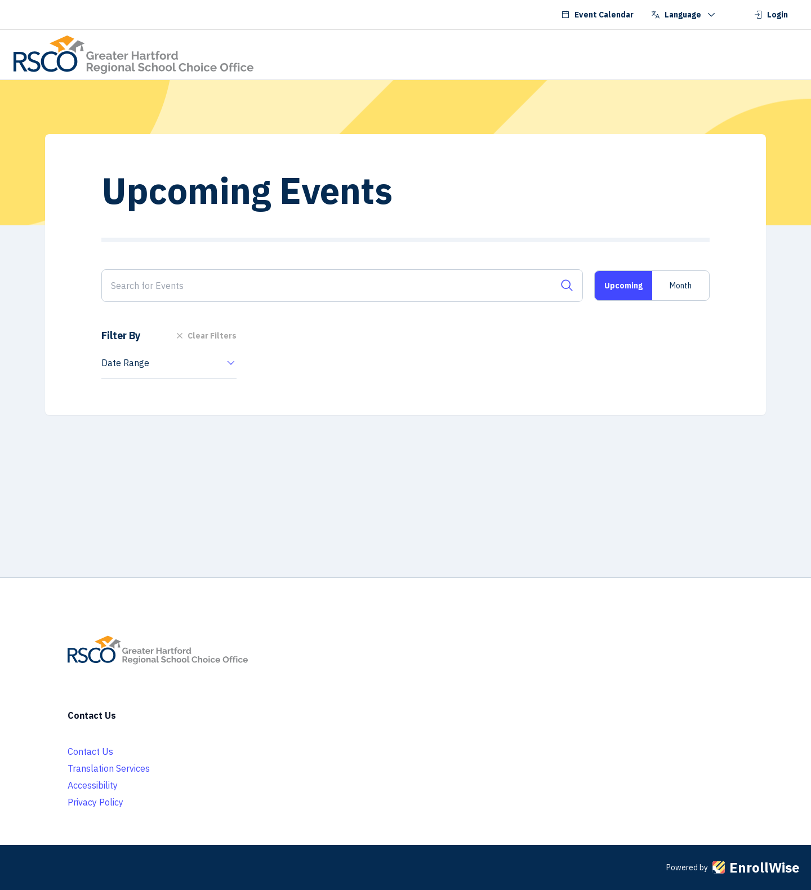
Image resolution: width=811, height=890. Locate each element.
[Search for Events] (342, 285)
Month (681, 286)
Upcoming (623, 286)
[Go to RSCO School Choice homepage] (133, 54)
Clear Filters (205, 335)
